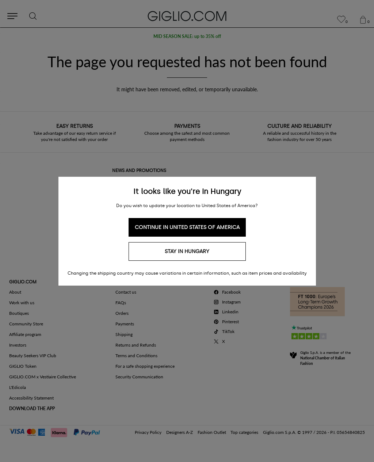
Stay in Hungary (187, 251)
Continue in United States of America (187, 227)
